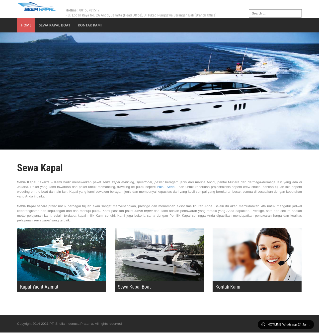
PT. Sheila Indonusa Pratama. (74, 325)
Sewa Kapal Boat (55, 25)
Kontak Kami (90, 25)
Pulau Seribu (173, 187)
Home (26, 25)
